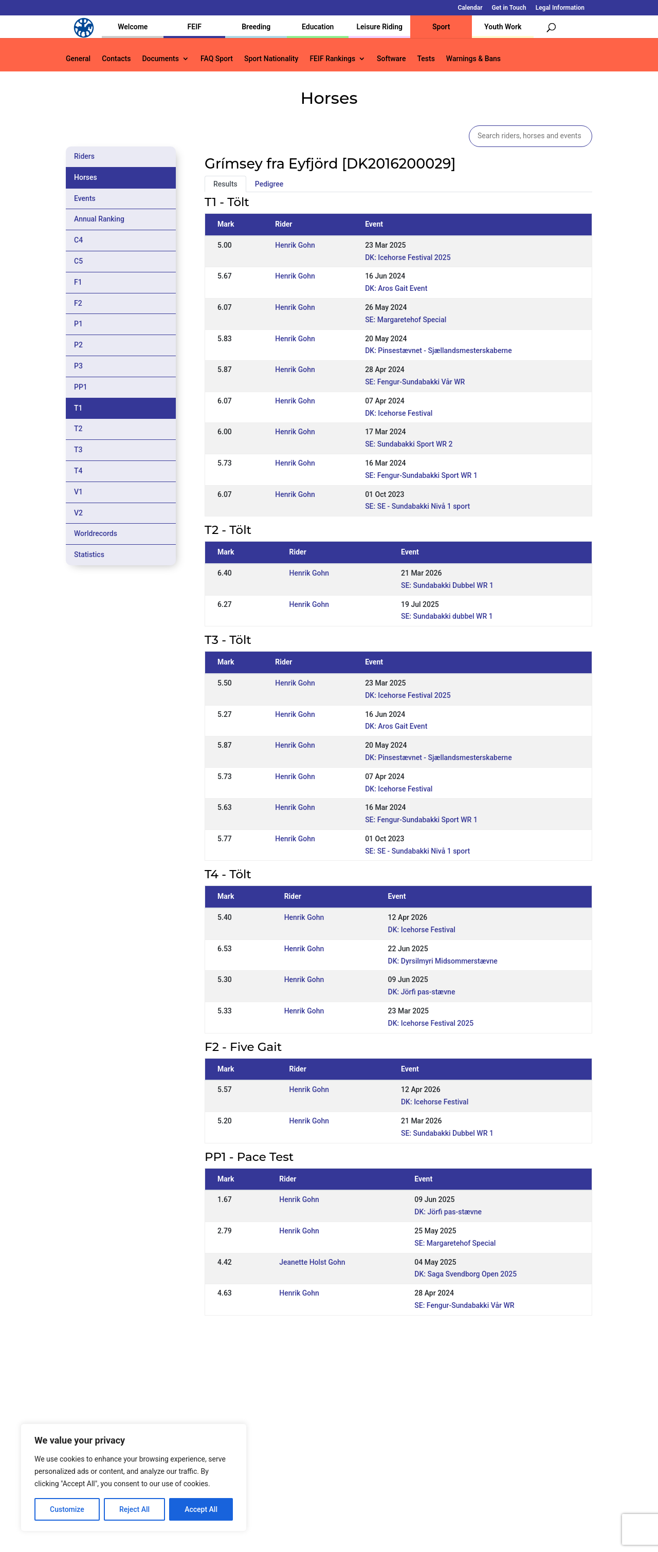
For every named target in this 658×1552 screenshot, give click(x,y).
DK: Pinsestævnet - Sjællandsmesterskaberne (438, 350)
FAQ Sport (216, 59)
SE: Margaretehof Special (405, 320)
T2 (78, 428)
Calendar (470, 8)
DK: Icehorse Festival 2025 (408, 257)
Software (391, 59)
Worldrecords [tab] (95, 533)
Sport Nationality (271, 59)
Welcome (133, 27)
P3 (78, 366)
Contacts (116, 59)
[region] (134, 1477)
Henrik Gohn (295, 245)
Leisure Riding (379, 27)
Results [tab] (225, 184)
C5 (78, 261)
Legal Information (560, 8)
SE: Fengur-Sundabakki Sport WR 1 (421, 475)
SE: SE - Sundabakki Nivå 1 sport (417, 506)
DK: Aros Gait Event (396, 288)
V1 (78, 492)
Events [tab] (85, 198)
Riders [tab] (84, 156)
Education (318, 27)
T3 (78, 450)
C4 (78, 240)
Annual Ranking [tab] (99, 219)
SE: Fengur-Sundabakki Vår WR (415, 382)
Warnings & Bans (473, 59)
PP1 (80, 387)
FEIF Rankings (332, 59)
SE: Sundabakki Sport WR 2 (408, 444)
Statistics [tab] (89, 554)
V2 (78, 513)
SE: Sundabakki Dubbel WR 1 (447, 585)
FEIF (195, 27)
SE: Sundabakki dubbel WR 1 (447, 616)
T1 (78, 408)
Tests (425, 59)
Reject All (134, 1509)
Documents (160, 59)
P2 (78, 345)
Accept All (201, 1509)
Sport (441, 27)
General (78, 59)
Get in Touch (509, 8)
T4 (78, 471)
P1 (78, 324)
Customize (67, 1509)
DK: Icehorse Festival (398, 413)
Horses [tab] (85, 177)
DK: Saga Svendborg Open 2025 (465, 1274)
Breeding (256, 27)
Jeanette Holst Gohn (312, 1262)
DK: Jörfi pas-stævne (421, 992)
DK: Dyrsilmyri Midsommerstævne (443, 961)
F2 (78, 303)
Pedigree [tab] (269, 184)
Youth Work (502, 27)
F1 (78, 282)
